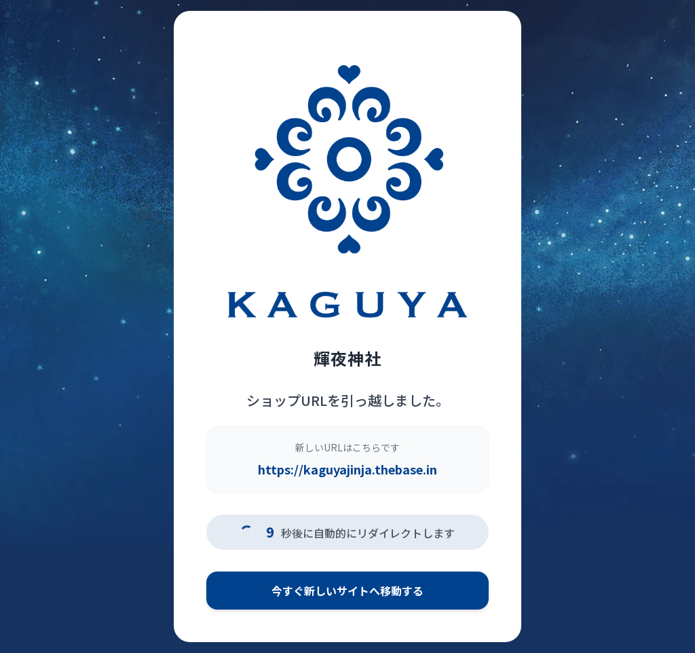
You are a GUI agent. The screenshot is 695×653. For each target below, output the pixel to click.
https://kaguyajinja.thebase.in (347, 469)
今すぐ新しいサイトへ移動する (347, 590)
